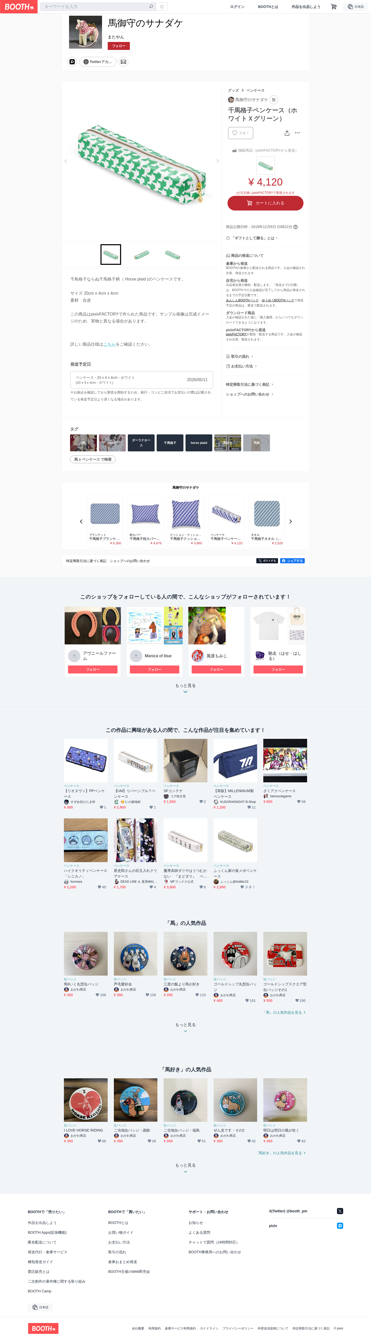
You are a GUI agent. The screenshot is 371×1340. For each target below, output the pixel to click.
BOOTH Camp (39, 1291)
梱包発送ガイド (40, 1262)
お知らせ (196, 1223)
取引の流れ (240, 356)
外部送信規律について (273, 1328)
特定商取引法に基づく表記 (247, 384)
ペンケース (256, 90)
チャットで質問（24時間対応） (214, 1242)
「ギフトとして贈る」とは (252, 238)
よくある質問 (199, 1232)
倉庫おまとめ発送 (122, 1262)
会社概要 (138, 1328)
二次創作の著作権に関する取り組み (57, 1281)
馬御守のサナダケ (185, 487)
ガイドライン (209, 1328)
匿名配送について (42, 1242)
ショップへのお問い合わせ (247, 394)
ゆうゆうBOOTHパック (278, 300)
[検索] (151, 7)
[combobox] (98, 7)
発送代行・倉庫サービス (48, 1252)
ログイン (237, 6)
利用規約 (154, 1328)
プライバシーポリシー (238, 1328)
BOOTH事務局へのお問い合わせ (215, 1252)
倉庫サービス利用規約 (180, 1328)
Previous (66, 161)
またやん (116, 37)
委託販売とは (38, 1271)
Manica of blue (158, 656)
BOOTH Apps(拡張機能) (47, 1232)
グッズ (233, 90)
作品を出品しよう (306, 6)
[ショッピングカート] (334, 6)
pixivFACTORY (236, 334)
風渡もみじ (217, 656)
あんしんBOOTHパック (242, 300)
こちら (109, 344)
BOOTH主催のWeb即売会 (129, 1271)
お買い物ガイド (120, 1232)
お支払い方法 (242, 366)
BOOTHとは (268, 6)
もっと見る (185, 690)
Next (217, 161)
